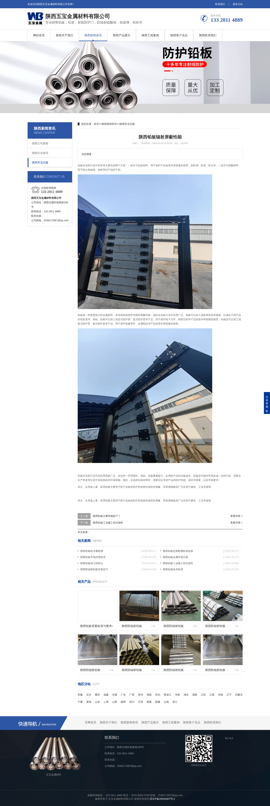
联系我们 (220, 4)
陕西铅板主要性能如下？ (107, 516)
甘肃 (114, 694)
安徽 (80, 694)
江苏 (203, 694)
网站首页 (39, 35)
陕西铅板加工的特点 (118, 563)
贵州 (140, 694)
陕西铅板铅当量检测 (118, 551)
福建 (106, 694)
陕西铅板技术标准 (201, 569)
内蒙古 (239, 694)
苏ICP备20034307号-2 (162, 798)
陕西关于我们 (64, 35)
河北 (157, 694)
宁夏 (80, 701)
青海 (88, 701)
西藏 (157, 701)
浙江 (174, 701)
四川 (131, 701)
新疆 (149, 701)
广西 (131, 694)
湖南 (194, 694)
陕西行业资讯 (40, 152)
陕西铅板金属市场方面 (201, 557)
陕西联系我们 (207, 35)
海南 (149, 694)
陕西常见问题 (40, 162)
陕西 (123, 701)
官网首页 (90, 722)
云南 (166, 701)
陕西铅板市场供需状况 (118, 557)
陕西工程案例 (150, 35)
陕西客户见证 (179, 35)
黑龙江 (167, 694)
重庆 (97, 694)
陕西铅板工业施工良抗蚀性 (108, 522)
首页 (96, 123)
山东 (97, 701)
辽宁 (229, 694)
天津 (140, 701)
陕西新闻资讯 (93, 35)
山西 (114, 701)
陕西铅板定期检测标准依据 (201, 551)
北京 (88, 694)
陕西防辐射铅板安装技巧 (118, 569)
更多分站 (238, 4)
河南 (177, 694)
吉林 (220, 694)
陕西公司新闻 (40, 143)
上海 (106, 701)
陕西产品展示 (121, 35)
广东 (123, 694)
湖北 (186, 694)
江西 (211, 694)
